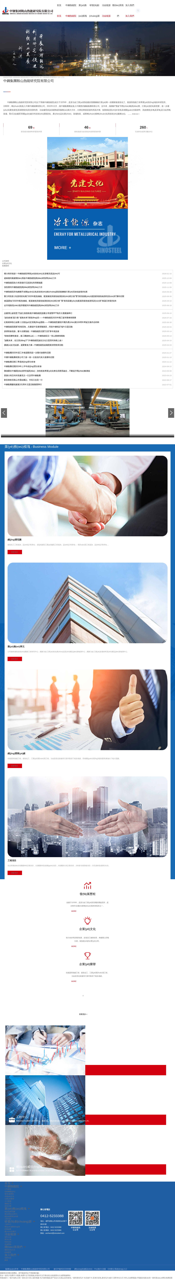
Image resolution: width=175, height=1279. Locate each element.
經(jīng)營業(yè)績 (11, 1216)
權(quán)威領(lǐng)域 (12, 1227)
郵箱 (6, 1260)
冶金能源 (101, 6)
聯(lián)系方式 (10, 1250)
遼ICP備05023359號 (62, 1269)
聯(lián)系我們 (111, 12)
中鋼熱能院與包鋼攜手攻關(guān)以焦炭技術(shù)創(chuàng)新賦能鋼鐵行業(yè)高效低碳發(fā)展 (45, 292)
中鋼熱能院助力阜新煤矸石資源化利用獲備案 (23, 283)
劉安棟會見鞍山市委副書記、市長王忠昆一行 (23, 380)
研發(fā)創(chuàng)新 (90, 12)
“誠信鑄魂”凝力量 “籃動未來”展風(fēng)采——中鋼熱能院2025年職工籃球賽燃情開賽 (40, 318)
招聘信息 (8, 1258)
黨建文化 (8, 1203)
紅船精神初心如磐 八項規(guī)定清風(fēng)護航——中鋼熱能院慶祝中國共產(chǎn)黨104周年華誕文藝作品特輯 (51, 322)
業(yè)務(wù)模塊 (79, 12)
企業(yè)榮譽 (9, 1199)
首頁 (58, 6)
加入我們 (122, 6)
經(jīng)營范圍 (10, 1212)
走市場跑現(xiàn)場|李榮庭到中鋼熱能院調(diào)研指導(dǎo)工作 (31, 305)
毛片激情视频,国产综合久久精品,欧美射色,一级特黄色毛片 (61, 1278)
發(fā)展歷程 (9, 1194)
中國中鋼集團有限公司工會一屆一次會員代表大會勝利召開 (29, 357)
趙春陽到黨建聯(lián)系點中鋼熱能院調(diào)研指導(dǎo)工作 (30, 278)
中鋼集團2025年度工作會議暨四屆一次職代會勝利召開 (27, 353)
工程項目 (8, 1219)
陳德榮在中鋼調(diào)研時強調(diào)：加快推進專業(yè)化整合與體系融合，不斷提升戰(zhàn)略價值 (47, 371)
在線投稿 (8, 1244)
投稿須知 (8, 1242)
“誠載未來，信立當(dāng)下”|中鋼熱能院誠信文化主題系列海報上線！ (33, 340)
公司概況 (8, 1189)
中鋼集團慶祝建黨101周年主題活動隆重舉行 (23, 384)
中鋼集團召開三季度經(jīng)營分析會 (19, 362)
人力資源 (8, 1201)
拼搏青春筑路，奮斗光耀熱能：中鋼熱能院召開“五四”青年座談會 (31, 331)
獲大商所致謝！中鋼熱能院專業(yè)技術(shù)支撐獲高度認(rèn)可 (32, 274)
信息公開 (8, 1206)
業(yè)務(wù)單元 (11, 1214)
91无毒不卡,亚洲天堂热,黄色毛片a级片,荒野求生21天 (104, 1278)
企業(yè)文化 (9, 1196)
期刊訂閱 (8, 1239)
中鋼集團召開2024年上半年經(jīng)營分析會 (23, 366)
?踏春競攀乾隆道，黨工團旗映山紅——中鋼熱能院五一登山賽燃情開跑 (34, 336)
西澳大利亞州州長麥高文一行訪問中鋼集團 (22, 375)
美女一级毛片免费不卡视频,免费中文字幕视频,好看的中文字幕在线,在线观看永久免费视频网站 (35, 1275)
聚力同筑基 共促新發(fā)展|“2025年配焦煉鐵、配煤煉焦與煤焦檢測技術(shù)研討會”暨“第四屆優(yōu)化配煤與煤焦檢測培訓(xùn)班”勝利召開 (64, 296)
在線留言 (8, 1252)
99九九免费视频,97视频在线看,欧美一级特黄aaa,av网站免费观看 (148, 1278)
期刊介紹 (8, 1237)
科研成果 (8, 1229)
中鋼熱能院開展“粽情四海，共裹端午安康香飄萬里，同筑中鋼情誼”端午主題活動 (38, 327)
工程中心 (8, 1224)
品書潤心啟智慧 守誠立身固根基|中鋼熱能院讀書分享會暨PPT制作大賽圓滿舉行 (38, 313)
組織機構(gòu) (10, 1191)
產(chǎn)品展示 (10, 1231)
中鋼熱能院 (69, 6)
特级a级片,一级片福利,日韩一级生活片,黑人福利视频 (19, 1278)
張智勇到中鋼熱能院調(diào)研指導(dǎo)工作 (23, 287)
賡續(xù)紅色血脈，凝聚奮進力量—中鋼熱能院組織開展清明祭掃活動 (33, 345)
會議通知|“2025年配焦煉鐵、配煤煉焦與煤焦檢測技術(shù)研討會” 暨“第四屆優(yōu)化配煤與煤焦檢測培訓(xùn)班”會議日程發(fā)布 (60, 301)
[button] (4, 413)
